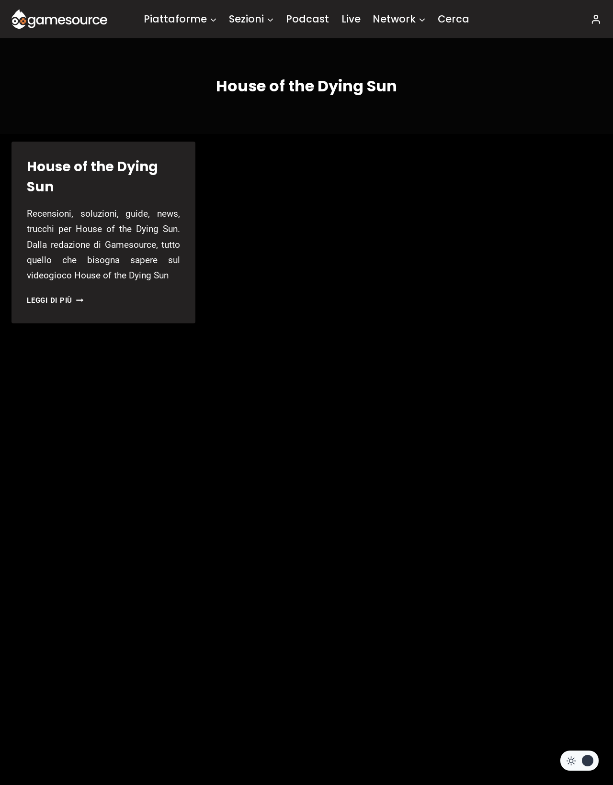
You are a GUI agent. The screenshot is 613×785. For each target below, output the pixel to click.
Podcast (307, 19)
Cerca (453, 19)
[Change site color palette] (579, 761)
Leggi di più (55, 300)
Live (351, 19)
